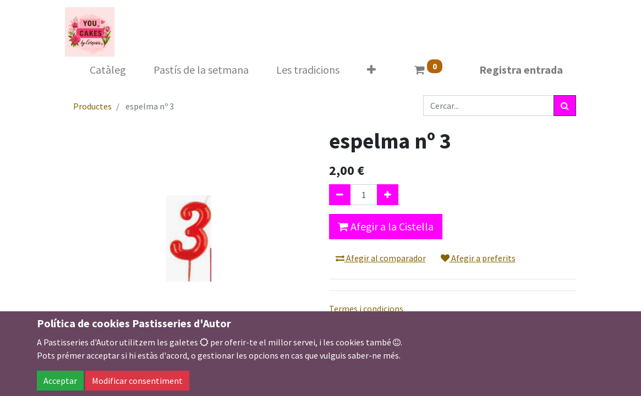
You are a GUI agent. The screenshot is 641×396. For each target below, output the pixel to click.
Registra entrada (521, 69)
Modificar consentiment (137, 380)
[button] (371, 70)
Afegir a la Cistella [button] (386, 226)
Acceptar (60, 380)
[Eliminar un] (339, 194)
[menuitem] (108, 70)
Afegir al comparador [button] (381, 257)
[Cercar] (565, 105)
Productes (92, 106)
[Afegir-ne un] (387, 194)
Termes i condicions (366, 308)
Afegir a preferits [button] (478, 257)
